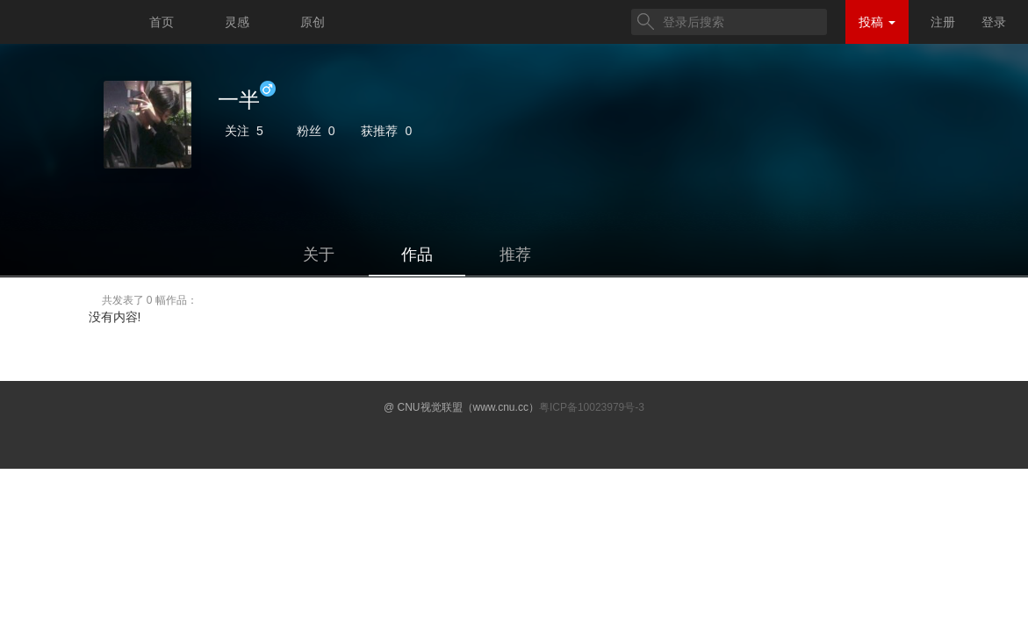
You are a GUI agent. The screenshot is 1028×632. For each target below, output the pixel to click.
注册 (943, 22)
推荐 (515, 254)
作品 (417, 254)
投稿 (877, 22)
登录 (993, 22)
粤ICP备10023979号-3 (591, 407)
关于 (318, 254)
